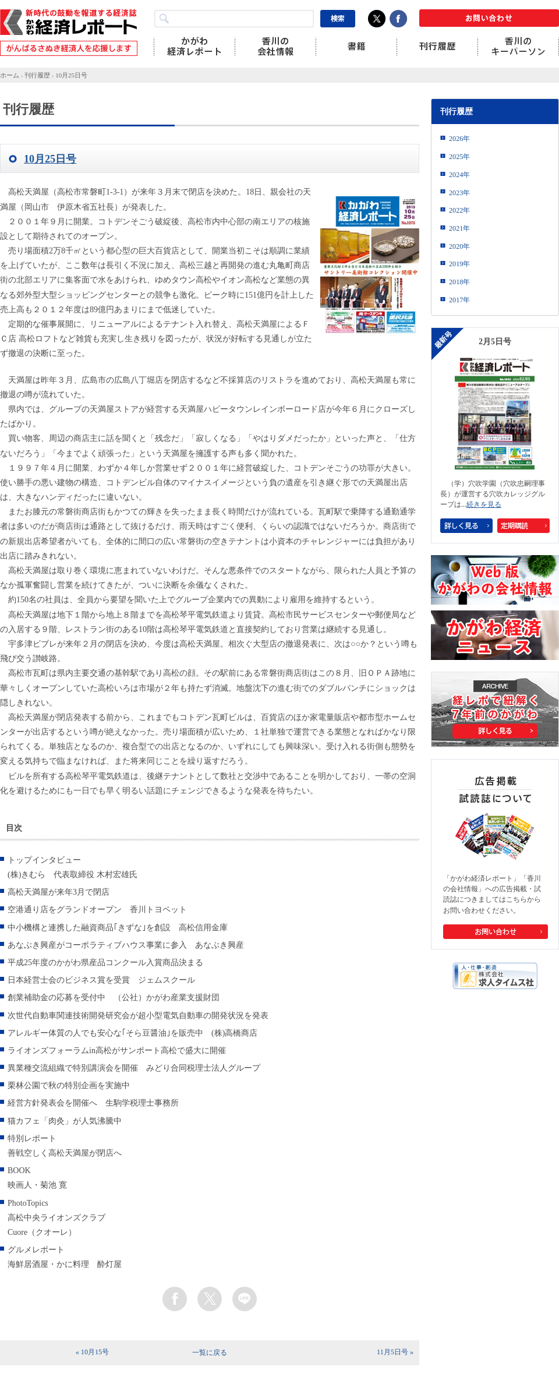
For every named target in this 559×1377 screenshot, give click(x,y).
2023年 (459, 193)
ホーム (9, 75)
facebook (174, 1299)
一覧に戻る (209, 1352)
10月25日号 (71, 75)
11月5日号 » (395, 1352)
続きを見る (483, 504)
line (244, 1299)
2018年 (459, 282)
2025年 (459, 157)
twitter (209, 1299)
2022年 (459, 210)
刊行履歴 (37, 75)
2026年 (459, 139)
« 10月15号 (92, 1352)
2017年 (459, 300)
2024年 (459, 175)
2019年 (459, 264)
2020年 (459, 246)
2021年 (459, 228)
